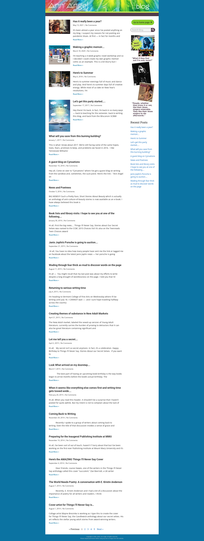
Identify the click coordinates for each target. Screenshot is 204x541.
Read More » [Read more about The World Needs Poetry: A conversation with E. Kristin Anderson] (54, 497)
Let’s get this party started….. (89, 101)
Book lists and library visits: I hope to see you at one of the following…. (142, 167)
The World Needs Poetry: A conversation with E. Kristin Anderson (85, 481)
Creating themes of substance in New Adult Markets (78, 313)
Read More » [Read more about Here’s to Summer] (78, 94)
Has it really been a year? (87, 21)
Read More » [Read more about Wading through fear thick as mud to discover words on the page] (54, 280)
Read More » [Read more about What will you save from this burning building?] (54, 154)
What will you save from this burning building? (75, 136)
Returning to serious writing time (67, 287)
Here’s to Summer (83, 72)
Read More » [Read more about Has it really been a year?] (78, 39)
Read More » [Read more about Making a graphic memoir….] (78, 65)
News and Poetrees (60, 187)
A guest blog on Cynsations (64, 161)
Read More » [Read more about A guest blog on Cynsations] (54, 180)
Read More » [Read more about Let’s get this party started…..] (78, 119)
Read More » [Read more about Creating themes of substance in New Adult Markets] (54, 332)
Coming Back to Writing (62, 413)
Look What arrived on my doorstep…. (69, 364)
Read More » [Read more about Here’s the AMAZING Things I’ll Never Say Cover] (54, 474)
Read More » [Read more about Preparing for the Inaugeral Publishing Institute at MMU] (54, 452)
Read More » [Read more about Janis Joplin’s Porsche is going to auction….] (54, 257)
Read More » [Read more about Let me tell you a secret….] (54, 357)
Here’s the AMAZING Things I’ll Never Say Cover (76, 459)
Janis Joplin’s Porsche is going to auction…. (73, 242)
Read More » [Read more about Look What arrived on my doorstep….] (54, 380)
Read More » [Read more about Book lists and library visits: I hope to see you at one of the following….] (54, 235)
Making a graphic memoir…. (89, 46)
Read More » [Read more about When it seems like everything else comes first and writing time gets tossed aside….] (54, 406)
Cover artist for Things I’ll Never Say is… (71, 504)
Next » (100, 529)
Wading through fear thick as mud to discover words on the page (85, 265)
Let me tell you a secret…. (63, 339)
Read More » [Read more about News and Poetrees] (54, 206)
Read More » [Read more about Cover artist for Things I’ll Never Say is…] (54, 523)
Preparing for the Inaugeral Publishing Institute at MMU (80, 436)
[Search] (153, 30)
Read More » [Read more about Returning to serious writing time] (54, 306)
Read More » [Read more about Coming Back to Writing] (54, 429)
